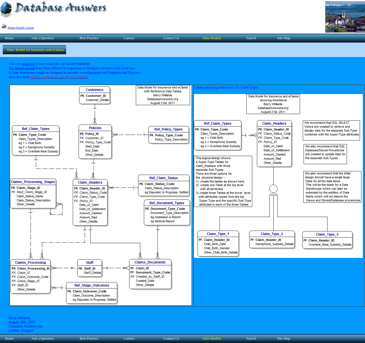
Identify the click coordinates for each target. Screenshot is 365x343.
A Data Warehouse (22, 72)
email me (28, 63)
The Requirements (22, 68)
